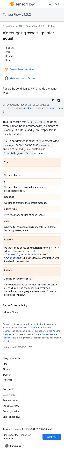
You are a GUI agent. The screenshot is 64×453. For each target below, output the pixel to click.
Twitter (7, 374)
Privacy (17, 429)
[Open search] (50, 4)
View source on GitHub (20, 78)
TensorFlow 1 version (19, 69)
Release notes (10, 400)
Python (51, 26)
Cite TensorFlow (11, 416)
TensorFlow (8, 26)
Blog (5, 364)
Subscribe (52, 436)
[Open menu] (5, 4)
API (20, 26)
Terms (6, 429)
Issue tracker (10, 395)
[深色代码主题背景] (53, 100)
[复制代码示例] (58, 100)
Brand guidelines (12, 411)
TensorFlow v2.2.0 (17, 15)
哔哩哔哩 (7, 380)
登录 (57, 4)
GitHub (6, 369)
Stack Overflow (11, 406)
